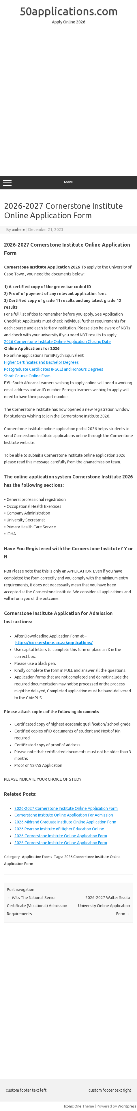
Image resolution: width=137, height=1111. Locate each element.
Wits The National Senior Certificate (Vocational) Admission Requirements (37, 905)
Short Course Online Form (27, 376)
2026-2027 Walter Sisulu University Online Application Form (104, 905)
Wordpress (127, 1106)
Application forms (37, 857)
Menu (68, 183)
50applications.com (69, 11)
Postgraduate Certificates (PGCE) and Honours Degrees (53, 369)
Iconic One (72, 1106)
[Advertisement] (68, 97)
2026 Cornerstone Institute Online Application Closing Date (57, 341)
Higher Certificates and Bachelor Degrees (41, 362)
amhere (18, 229)
